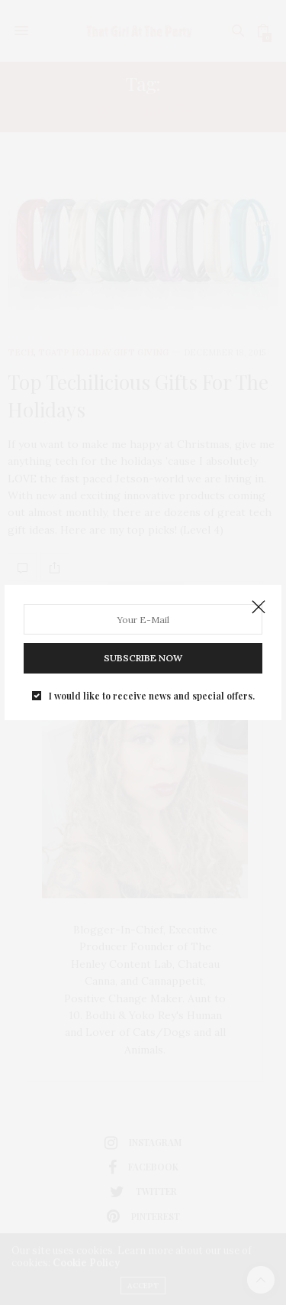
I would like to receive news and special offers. (152, 695)
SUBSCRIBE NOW (143, 658)
